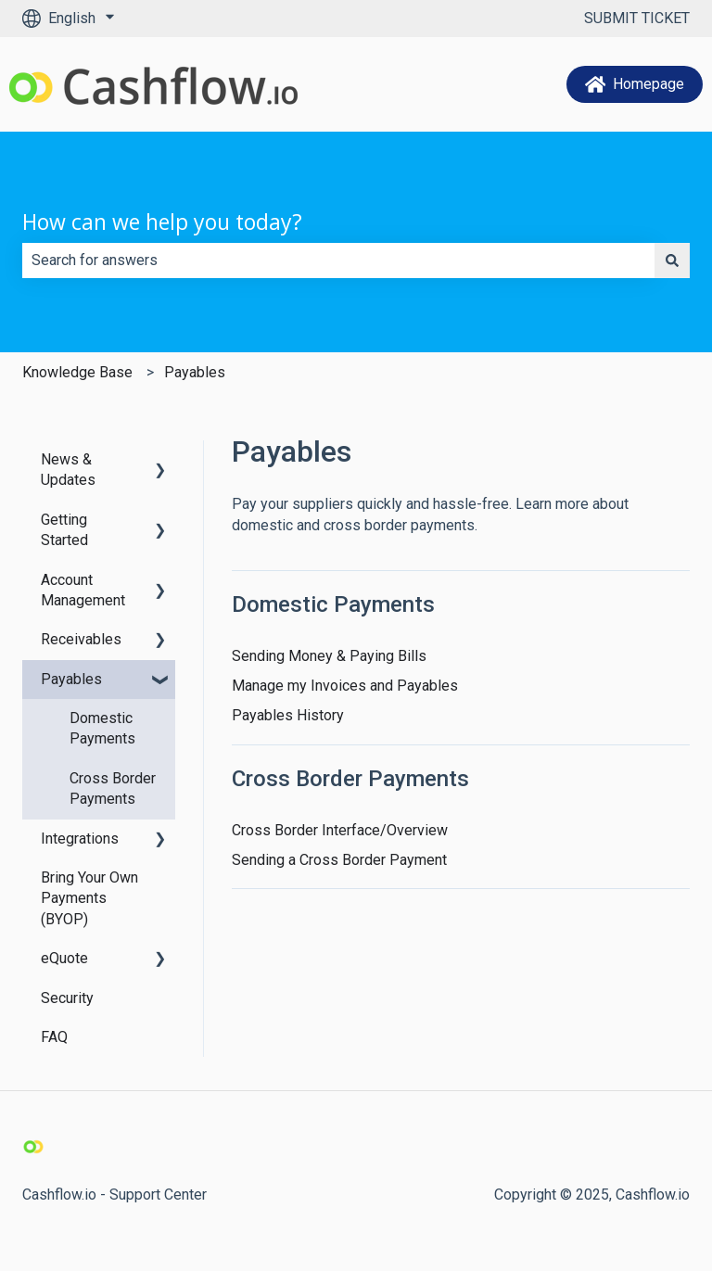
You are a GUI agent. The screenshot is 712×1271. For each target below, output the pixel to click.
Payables (194, 372)
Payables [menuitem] (71, 679)
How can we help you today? (162, 221)
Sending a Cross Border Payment (339, 860)
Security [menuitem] (67, 998)
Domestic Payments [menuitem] (102, 728)
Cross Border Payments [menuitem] (113, 788)
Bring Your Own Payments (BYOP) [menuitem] (89, 898)
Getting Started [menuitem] (64, 530)
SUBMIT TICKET (637, 18)
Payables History (288, 715)
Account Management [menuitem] (83, 590)
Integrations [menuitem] (80, 838)
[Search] (672, 260)
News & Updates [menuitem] (68, 470)
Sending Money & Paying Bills (329, 656)
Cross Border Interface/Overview (340, 830)
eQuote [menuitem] (64, 958)
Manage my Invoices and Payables (345, 685)
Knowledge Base (77, 372)
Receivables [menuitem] (81, 639)
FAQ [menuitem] (54, 1037)
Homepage (635, 84)
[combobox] (338, 260)
